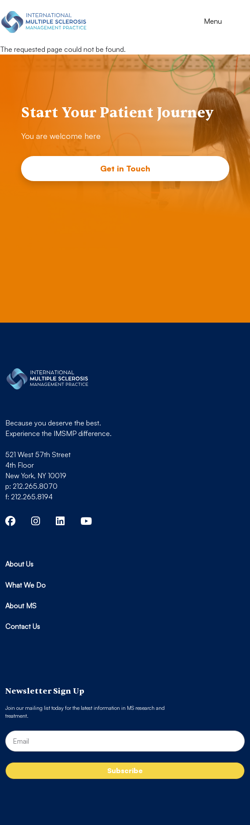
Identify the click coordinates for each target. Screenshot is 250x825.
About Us (19, 564)
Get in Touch (125, 168)
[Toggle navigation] (221, 22)
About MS (20, 605)
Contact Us (22, 626)
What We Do (25, 585)
